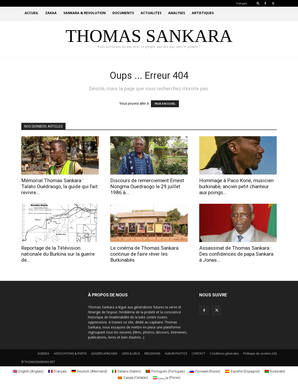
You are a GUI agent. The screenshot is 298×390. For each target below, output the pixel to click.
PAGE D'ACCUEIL (165, 103)
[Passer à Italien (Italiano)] (126, 371)
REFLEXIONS (152, 353)
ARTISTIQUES (203, 13)
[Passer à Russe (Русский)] (205, 371)
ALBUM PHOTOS (176, 353)
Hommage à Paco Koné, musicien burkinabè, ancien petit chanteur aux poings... (236, 186)
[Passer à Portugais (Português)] (165, 371)
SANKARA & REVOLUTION (84, 13)
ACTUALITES (151, 13)
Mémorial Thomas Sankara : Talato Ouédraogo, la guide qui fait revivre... (59, 186)
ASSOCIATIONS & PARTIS (70, 353)
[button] (258, 3)
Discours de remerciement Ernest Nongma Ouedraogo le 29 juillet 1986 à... (147, 186)
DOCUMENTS (123, 13)
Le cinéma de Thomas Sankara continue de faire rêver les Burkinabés (144, 254)
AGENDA (43, 353)
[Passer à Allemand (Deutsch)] (89, 371)
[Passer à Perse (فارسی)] (166, 377)
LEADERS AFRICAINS (104, 353)
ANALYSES (176, 13)
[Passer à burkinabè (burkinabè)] (275, 371)
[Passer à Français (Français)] (57, 371)
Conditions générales (224, 353)
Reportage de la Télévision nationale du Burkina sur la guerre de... (58, 254)
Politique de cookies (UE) (260, 353)
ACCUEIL (32, 13)
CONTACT (198, 353)
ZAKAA (51, 13)
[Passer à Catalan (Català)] (132, 377)
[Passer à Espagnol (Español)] (242, 371)
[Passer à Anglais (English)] (28, 371)
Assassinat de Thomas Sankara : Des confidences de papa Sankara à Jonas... (236, 254)
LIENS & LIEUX (131, 353)
